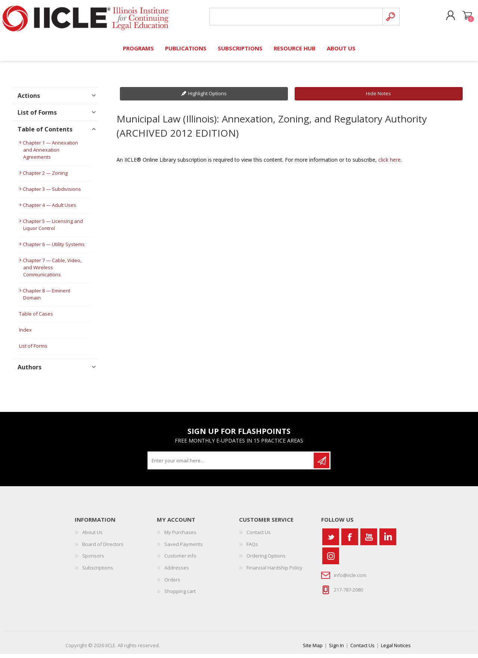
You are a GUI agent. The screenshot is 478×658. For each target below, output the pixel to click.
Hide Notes (378, 97)
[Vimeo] (387, 541)
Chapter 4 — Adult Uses (49, 209)
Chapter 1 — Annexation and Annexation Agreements (50, 154)
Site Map (313, 649)
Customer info (180, 560)
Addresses (176, 571)
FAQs (252, 548)
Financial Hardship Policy (274, 571)
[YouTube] (368, 541)
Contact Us (258, 536)
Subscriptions (97, 571)
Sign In (336, 649)
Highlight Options (207, 97)
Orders (172, 583)
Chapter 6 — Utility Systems (54, 248)
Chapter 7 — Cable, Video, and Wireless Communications (52, 271)
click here (389, 163)
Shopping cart (460, 18)
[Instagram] (330, 560)
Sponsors (93, 560)
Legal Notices (396, 649)
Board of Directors (103, 548)
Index (25, 334)
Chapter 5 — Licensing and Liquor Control (53, 229)
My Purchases (180, 536)
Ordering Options (266, 560)
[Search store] (293, 19)
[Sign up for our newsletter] (231, 464)
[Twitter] (330, 541)
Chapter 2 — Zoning (45, 177)
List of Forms (33, 350)
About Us (92, 536)
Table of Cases (36, 318)
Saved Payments (183, 548)
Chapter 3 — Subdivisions (52, 193)
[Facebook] (349, 541)
